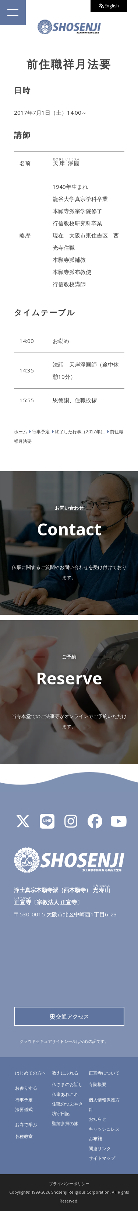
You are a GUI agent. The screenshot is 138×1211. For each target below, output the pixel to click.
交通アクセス (69, 1016)
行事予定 (24, 1100)
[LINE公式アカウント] (47, 824)
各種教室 (24, 1136)
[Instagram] (71, 824)
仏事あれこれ (65, 1094)
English (109, 6)
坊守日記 (61, 1113)
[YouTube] (119, 824)
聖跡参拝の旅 (65, 1123)
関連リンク (100, 1148)
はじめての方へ (30, 1073)
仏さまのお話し (67, 1084)
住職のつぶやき (67, 1104)
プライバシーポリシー (69, 1183)
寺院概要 (97, 1084)
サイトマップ (102, 1158)
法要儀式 (24, 1109)
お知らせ (97, 1119)
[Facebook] (95, 824)
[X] (23, 824)
